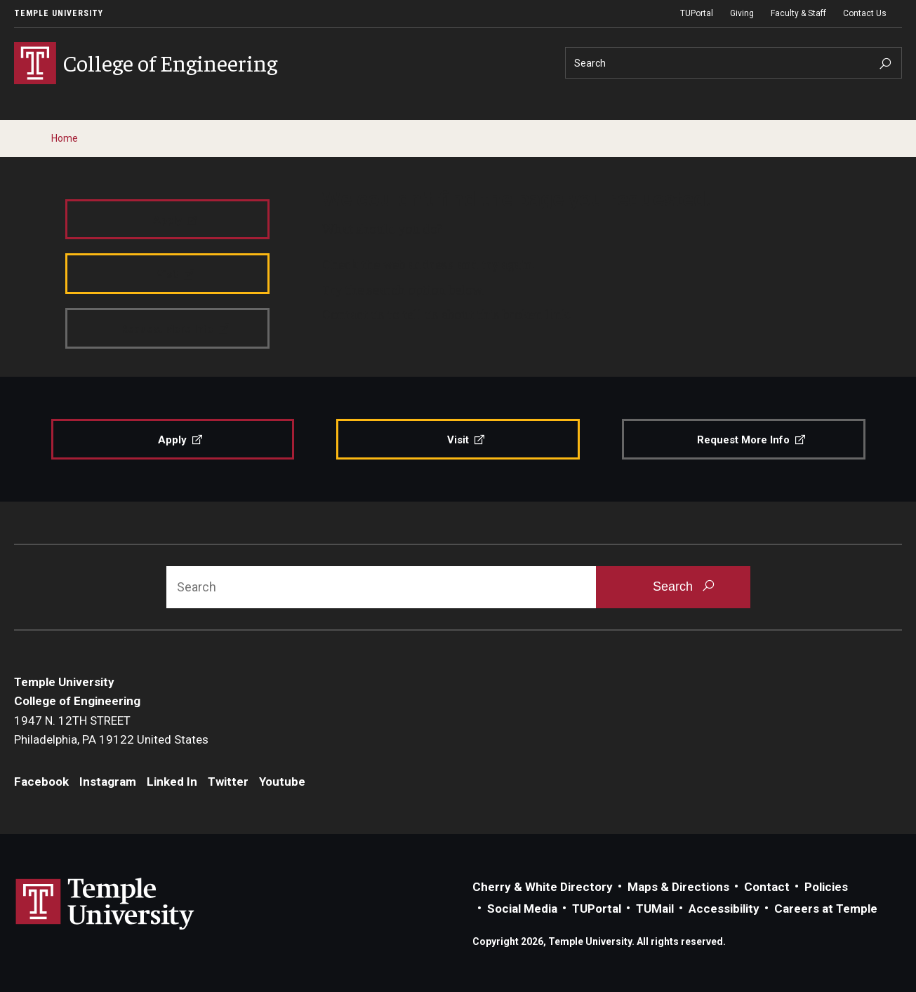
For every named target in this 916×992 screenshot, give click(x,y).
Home (64, 138)
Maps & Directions (678, 887)
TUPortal (696, 13)
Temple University (58, 13)
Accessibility (724, 908)
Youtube (282, 782)
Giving (742, 13)
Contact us (353, 313)
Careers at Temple (825, 908)
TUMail (655, 908)
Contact (767, 887)
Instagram (107, 782)
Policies (826, 887)
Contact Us (865, 13)
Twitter (228, 782)
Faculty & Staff (798, 13)
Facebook (41, 782)
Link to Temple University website (105, 904)
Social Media (522, 908)
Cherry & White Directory (542, 887)
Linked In (172, 782)
